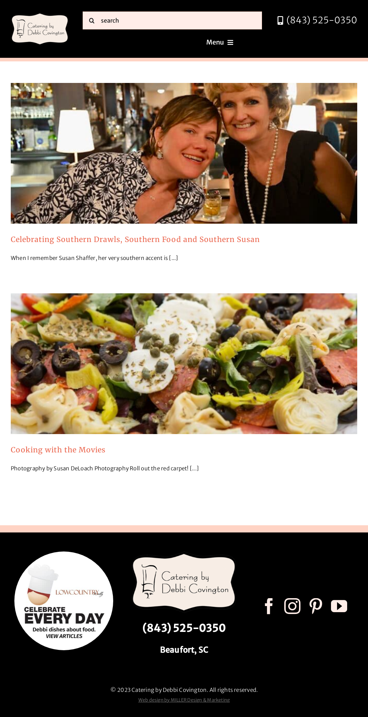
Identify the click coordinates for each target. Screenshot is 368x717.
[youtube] (339, 606)
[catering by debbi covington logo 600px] (40, 14)
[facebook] (269, 606)
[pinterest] (316, 606)
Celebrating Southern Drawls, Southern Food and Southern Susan (135, 239)
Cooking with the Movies (58, 449)
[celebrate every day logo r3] (63, 554)
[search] (172, 20)
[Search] (92, 20)
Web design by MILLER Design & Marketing (184, 700)
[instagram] (292, 606)
